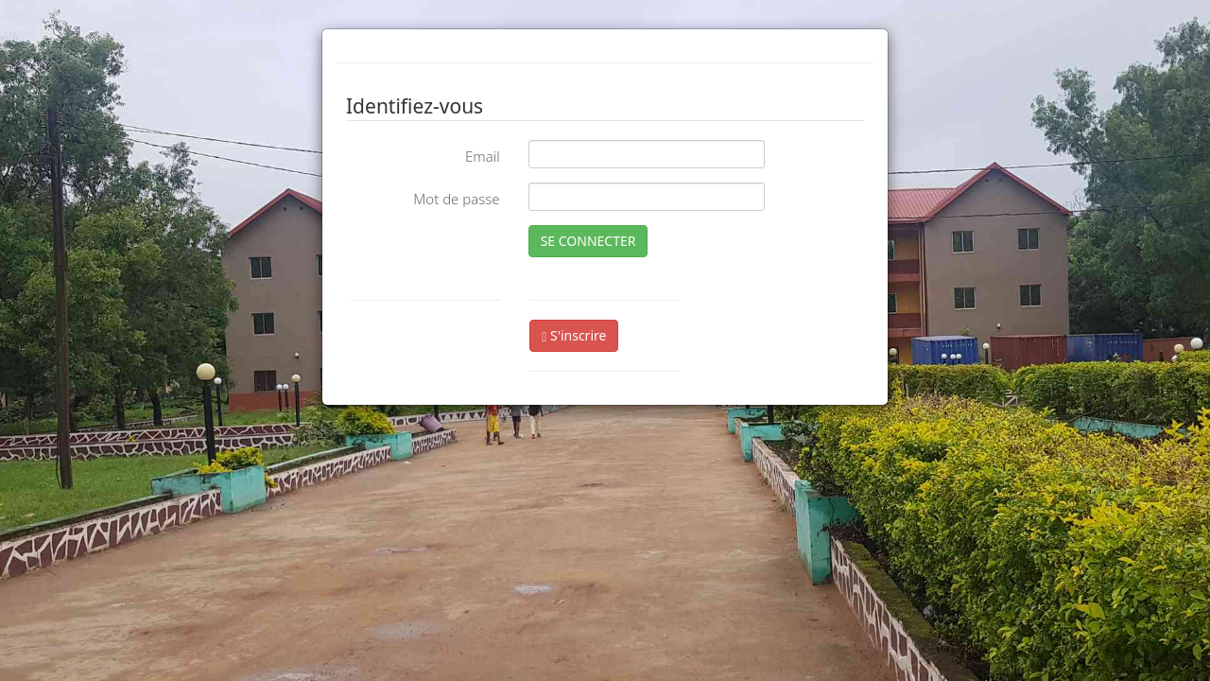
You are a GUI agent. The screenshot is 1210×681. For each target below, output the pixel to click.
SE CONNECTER (588, 241)
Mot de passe (456, 198)
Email (482, 156)
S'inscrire (574, 335)
